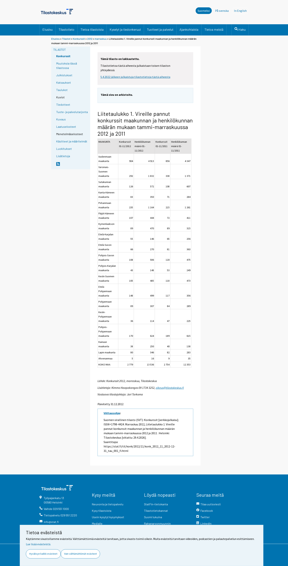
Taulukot (62, 90)
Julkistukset (64, 75)
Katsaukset (63, 82)
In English (241, 10)
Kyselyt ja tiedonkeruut (125, 29)
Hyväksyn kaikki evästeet (43, 553)
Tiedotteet (63, 104)
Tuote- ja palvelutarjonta (72, 112)
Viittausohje (112, 413)
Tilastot (66, 38)
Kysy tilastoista (101, 510)
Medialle (97, 523)
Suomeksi (204, 11)
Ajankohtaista (188, 29)
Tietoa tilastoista (92, 29)
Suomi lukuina (153, 517)
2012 (89, 38)
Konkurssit (79, 38)
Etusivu (47, 29)
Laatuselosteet (66, 126)
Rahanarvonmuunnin (157, 523)
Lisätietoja (63, 156)
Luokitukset (64, 148)
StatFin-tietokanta (156, 504)
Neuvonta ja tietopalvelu (107, 504)
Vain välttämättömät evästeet (80, 553)
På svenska (222, 11)
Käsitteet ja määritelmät (71, 141)
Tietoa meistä (213, 29)
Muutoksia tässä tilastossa (66, 65)
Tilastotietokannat (156, 510)
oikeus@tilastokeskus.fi (170, 388)
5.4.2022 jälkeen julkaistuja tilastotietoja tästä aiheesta (135, 77)
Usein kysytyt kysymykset (108, 517)
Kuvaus (61, 119)
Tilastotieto (66, 29)
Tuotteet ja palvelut (160, 29)
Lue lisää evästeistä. (38, 544)
